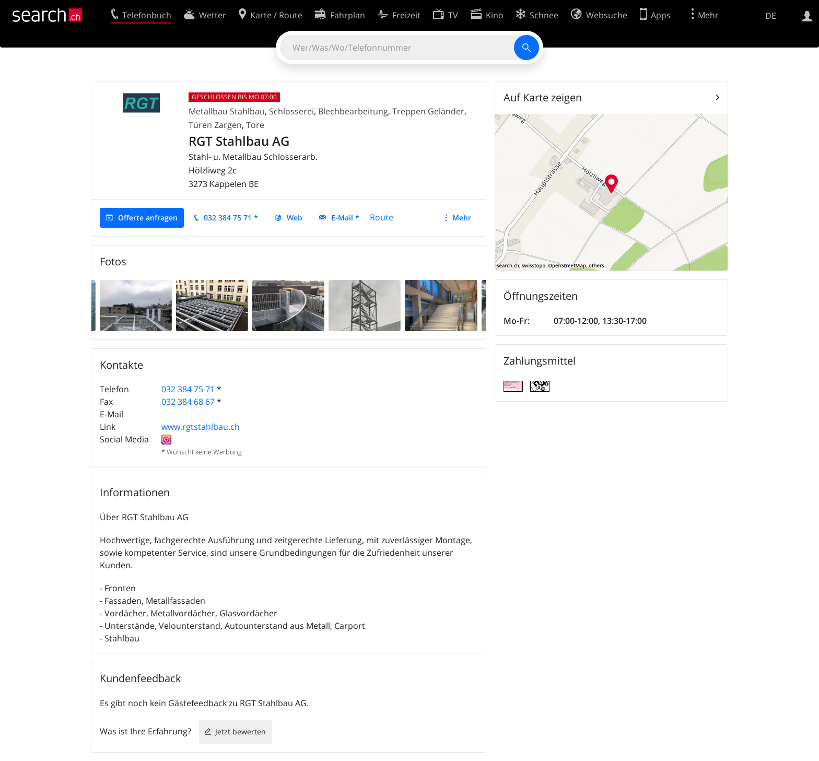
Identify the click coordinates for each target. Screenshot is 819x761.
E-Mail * (345, 218)
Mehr (461, 218)
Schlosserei (291, 111)
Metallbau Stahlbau (227, 111)
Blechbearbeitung (353, 111)
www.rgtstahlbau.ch (200, 426)
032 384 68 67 (188, 401)
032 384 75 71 (188, 389)
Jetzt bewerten (240, 731)
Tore (255, 125)
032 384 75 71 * (231, 218)
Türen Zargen (215, 125)
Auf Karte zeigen (543, 97)
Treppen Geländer (428, 111)
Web (294, 218)
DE (770, 15)
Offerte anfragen (148, 218)
